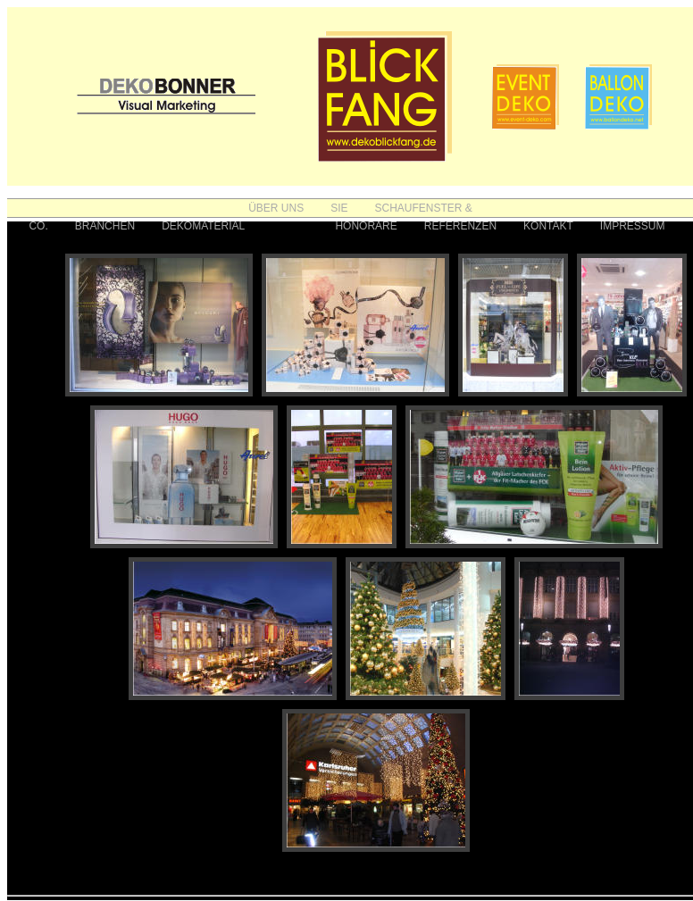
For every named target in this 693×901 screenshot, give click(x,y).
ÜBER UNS (276, 208)
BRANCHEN (105, 226)
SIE (338, 208)
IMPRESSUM (632, 226)
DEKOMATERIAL (203, 226)
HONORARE (366, 226)
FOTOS (289, 226)
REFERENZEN (460, 226)
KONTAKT (548, 226)
